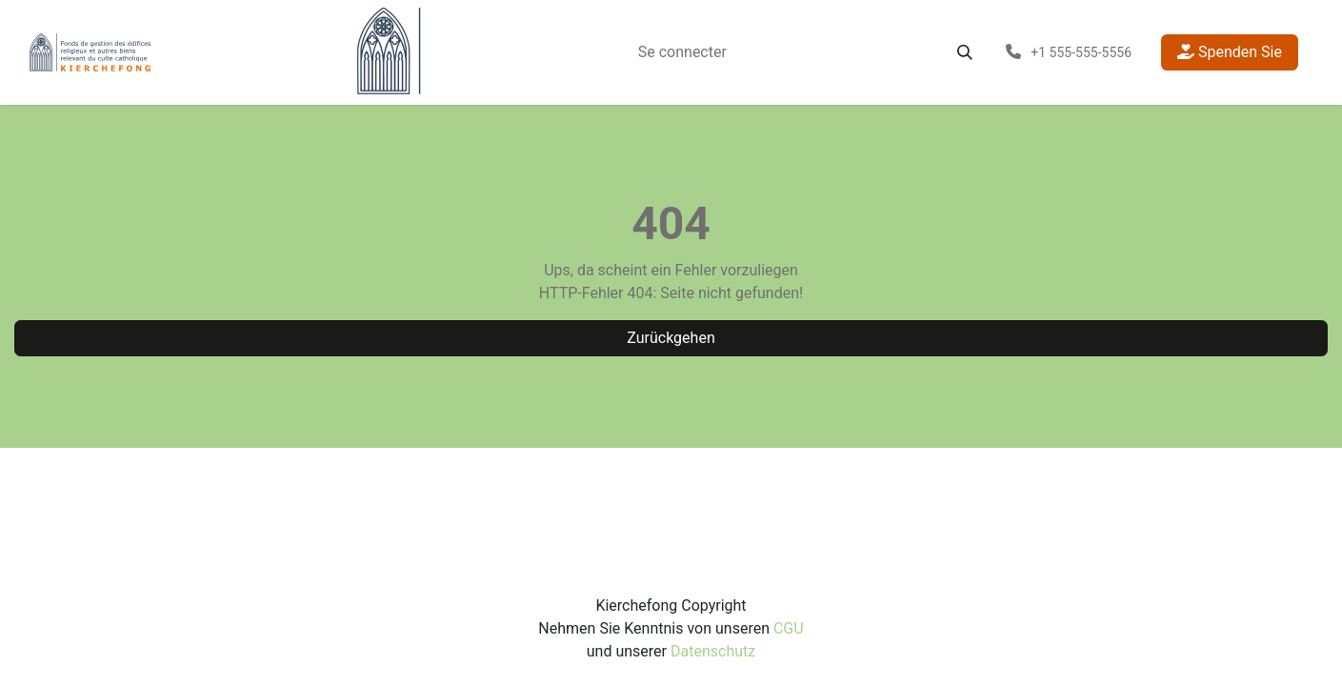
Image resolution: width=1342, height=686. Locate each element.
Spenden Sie (1229, 52)
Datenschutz (713, 651)
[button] (965, 52)
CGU (788, 628)
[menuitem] (682, 52)
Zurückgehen (670, 338)
